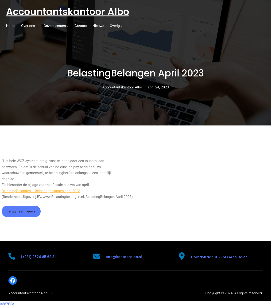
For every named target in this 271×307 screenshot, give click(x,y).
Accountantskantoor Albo (67, 11)
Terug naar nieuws (21, 211)
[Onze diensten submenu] (68, 26)
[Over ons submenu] (37, 26)
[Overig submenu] (122, 26)
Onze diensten (55, 26)
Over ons (28, 26)
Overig (115, 26)
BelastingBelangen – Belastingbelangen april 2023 (41, 191)
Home (10, 26)
